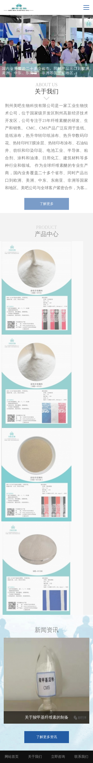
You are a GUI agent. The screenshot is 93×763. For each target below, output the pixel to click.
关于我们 (35, 757)
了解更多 (47, 205)
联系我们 (81, 757)
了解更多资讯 (46, 737)
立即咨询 (58, 757)
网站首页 (12, 757)
